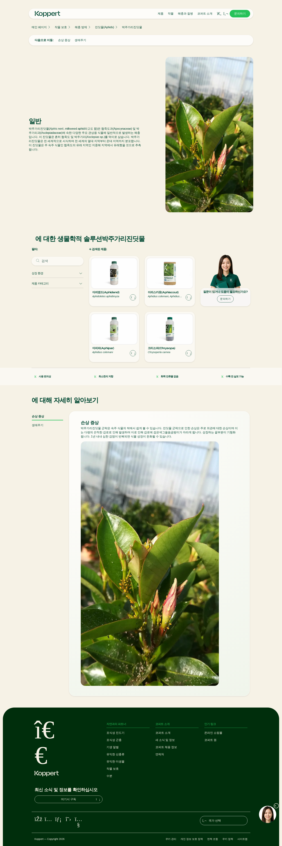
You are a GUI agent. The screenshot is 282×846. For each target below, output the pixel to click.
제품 (160, 13)
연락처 (159, 754)
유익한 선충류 (115, 754)
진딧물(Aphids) (104, 27)
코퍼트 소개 (204, 13)
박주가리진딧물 (132, 27)
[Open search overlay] (219, 13)
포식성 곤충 (114, 739)
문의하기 (240, 13)
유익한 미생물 (115, 761)
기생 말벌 (112, 747)
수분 (109, 775)
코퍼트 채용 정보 (166, 747)
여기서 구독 (81, 799)
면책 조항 (212, 839)
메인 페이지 (39, 27)
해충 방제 (81, 27)
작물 (171, 13)
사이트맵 (242, 839)
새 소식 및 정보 (165, 739)
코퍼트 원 (210, 739)
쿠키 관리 (170, 839)
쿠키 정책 (227, 839)
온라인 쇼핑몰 (213, 732)
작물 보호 (61, 27)
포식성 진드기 (115, 732)
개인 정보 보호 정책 (192, 839)
